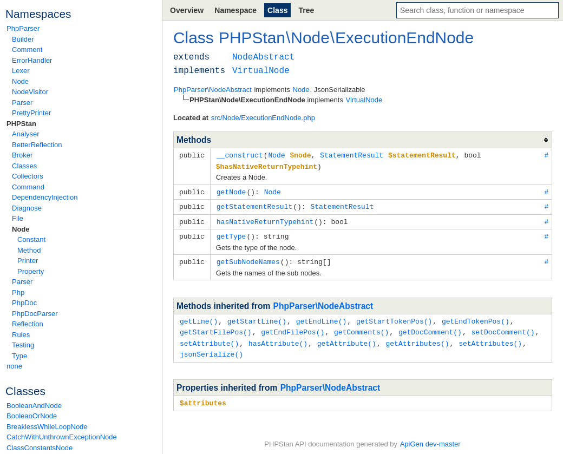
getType (231, 233)
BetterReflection (37, 145)
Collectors (27, 176)
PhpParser (23, 28)
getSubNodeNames (248, 258)
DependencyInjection (44, 197)
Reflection (27, 324)
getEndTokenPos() (475, 317)
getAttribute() (346, 338)
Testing (23, 345)
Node (20, 81)
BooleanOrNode (31, 416)
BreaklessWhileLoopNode (47, 427)
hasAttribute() (277, 338)
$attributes (203, 397)
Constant (31, 239)
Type (19, 356)
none (14, 366)
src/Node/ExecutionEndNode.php (263, 118)
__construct (240, 155)
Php (18, 292)
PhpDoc (24, 303)
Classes (24, 166)
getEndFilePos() (292, 327)
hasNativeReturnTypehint (265, 219)
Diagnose (27, 208)
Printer (27, 260)
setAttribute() (209, 338)
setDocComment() (502, 327)
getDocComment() (430, 327)
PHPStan (21, 124)
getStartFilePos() (216, 327)
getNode (231, 190)
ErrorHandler (32, 60)
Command (28, 187)
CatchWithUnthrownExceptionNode (61, 437)
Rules (21, 335)
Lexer (21, 71)
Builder (23, 39)
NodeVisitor (30, 92)
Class (277, 10)
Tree (306, 10)
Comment (27, 49)
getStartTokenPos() (394, 317)
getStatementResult (254, 204)
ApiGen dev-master (430, 438)
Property (30, 271)
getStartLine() (256, 317)
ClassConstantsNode (39, 448)
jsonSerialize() (211, 348)
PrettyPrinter (31, 113)
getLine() (199, 317)
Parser (22, 102)
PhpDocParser (35, 314)
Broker (22, 155)
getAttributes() (417, 338)
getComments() (361, 327)
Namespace (235, 10)
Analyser (26, 134)
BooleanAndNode (34, 406)
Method (29, 250)
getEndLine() (321, 317)
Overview (187, 10)
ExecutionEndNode (404, 38)
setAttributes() (490, 338)
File (17, 218)
